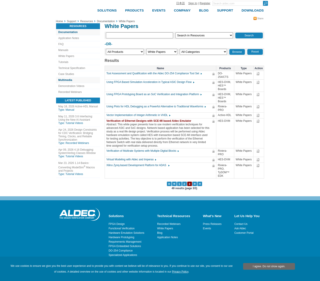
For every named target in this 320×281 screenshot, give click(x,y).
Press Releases (212, 224)
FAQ (61, 44)
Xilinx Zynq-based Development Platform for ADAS (137, 165)
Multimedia (65, 80)
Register (205, 3)
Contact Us (240, 224)
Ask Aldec (240, 228)
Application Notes (68, 38)
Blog (159, 232)
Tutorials (63, 62)
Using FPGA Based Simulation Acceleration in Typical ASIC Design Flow (150, 82)
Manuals (63, 50)
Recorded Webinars (70, 92)
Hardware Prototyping (121, 237)
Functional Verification (122, 228)
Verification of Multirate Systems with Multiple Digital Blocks (142, 150)
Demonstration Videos (71, 86)
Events (207, 228)
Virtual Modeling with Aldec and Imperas (131, 159)
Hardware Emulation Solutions (126, 232)
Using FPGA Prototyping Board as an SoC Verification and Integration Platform (153, 94)
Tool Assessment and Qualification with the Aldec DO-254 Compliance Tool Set (153, 73)
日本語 (180, 3)
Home (59, 21)
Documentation (68, 32)
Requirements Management (125, 241)
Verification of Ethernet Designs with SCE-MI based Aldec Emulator (149, 120)
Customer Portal (244, 232)
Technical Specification (71, 68)
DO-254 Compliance (121, 250)
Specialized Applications (123, 255)
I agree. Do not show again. (269, 266)
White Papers (66, 56)
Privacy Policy (180, 271)
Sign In (192, 3)
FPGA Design (117, 224)
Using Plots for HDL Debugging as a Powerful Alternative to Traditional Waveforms (155, 106)
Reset (255, 51)
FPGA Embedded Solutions (125, 246)
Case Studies (66, 74)
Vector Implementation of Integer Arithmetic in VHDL (138, 115)
